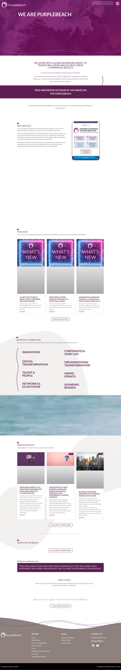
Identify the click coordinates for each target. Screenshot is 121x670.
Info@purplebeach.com (98, 638)
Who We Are (35, 640)
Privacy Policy (66, 640)
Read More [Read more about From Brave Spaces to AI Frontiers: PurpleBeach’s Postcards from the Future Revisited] (22, 514)
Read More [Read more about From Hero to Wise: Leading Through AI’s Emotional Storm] (52, 311)
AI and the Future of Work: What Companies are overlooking (30, 299)
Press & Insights (36, 646)
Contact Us (35, 654)
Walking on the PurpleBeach (40, 651)
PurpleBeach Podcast (38, 657)
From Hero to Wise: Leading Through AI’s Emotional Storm (58, 299)
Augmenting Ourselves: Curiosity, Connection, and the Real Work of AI (89, 299)
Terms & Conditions (67, 638)
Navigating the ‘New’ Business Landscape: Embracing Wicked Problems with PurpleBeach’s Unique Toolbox (58, 492)
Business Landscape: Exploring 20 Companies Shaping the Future (89, 494)
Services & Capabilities (39, 643)
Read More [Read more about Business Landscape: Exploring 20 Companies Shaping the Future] (81, 517)
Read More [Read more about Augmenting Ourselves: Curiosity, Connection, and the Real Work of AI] (81, 311)
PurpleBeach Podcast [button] (103, 3)
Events (33, 648)
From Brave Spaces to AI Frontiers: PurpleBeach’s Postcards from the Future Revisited (31, 490)
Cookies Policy (66, 643)
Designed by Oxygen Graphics (10, 666)
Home (33, 638)
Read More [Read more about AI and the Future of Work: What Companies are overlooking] (22, 311)
